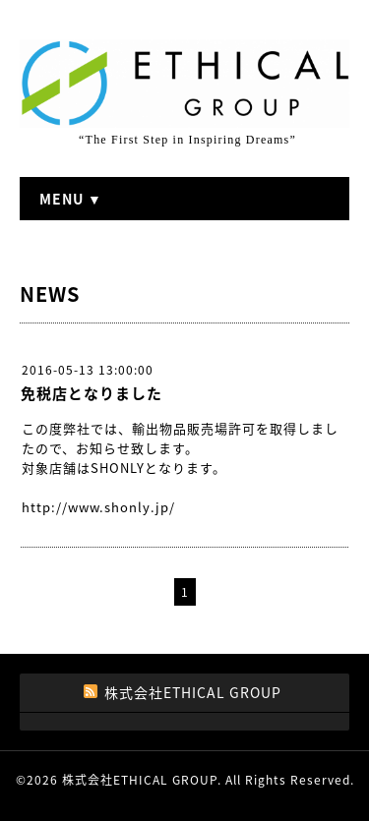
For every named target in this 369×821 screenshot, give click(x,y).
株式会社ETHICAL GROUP (139, 780)
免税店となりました (91, 393)
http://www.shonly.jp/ (98, 507)
